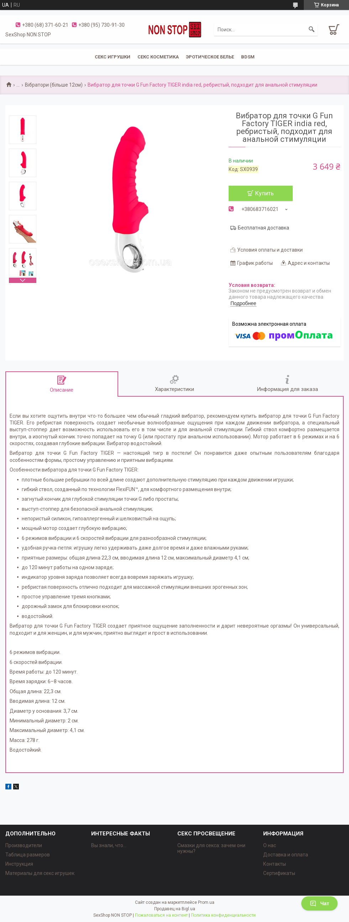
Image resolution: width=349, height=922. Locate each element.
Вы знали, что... (108, 845)
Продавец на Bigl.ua (174, 908)
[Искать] (311, 29)
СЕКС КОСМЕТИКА (158, 57)
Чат (319, 903)
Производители (23, 845)
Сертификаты (279, 873)
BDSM (248, 57)
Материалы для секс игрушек (39, 873)
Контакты (274, 864)
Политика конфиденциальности (223, 915)
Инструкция (19, 864)
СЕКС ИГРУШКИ (112, 57)
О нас (269, 845)
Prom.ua (206, 902)
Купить (264, 193)
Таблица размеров (27, 854)
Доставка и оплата (285, 854)
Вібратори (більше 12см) (54, 85)
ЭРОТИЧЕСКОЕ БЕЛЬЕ (210, 57)
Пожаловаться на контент (161, 915)
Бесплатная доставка (263, 228)
